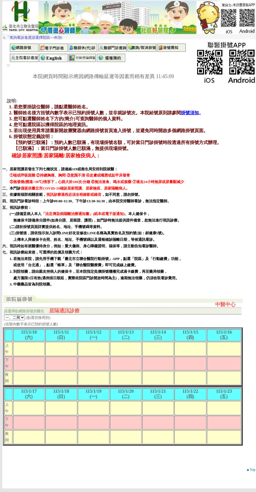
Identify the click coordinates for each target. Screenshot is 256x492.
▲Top (250, 469)
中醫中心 (225, 304)
